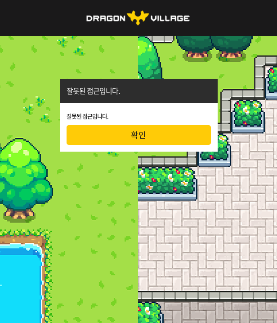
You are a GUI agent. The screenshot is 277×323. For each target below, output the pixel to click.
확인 (138, 135)
